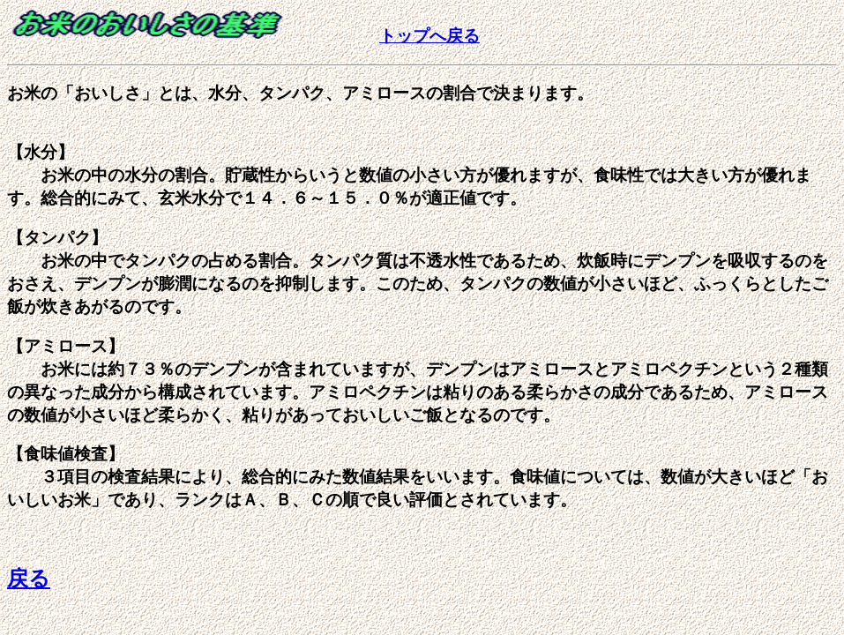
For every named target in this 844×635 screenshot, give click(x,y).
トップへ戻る (429, 35)
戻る (28, 578)
